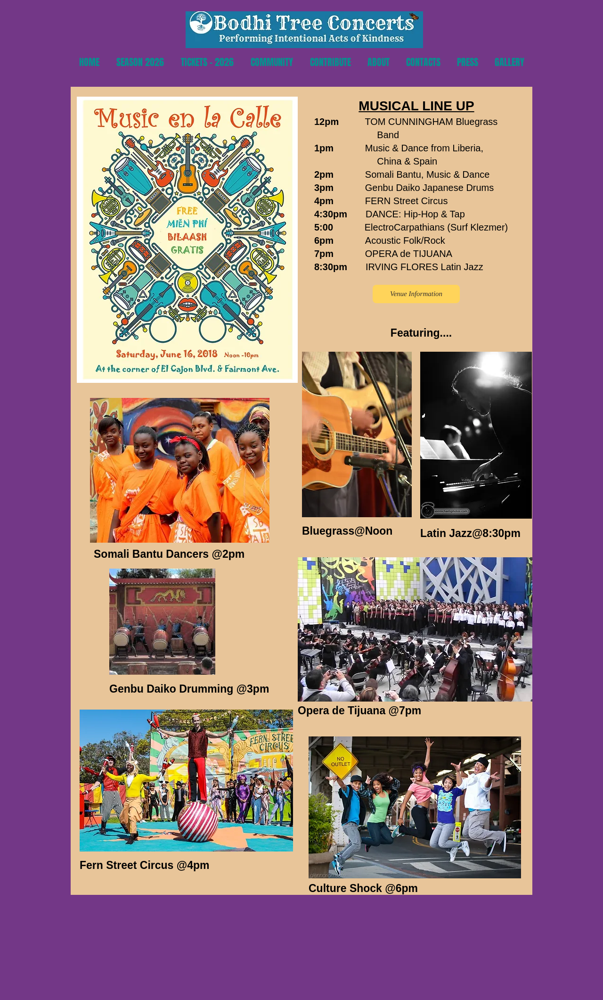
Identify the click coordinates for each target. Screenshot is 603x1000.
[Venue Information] (416, 294)
